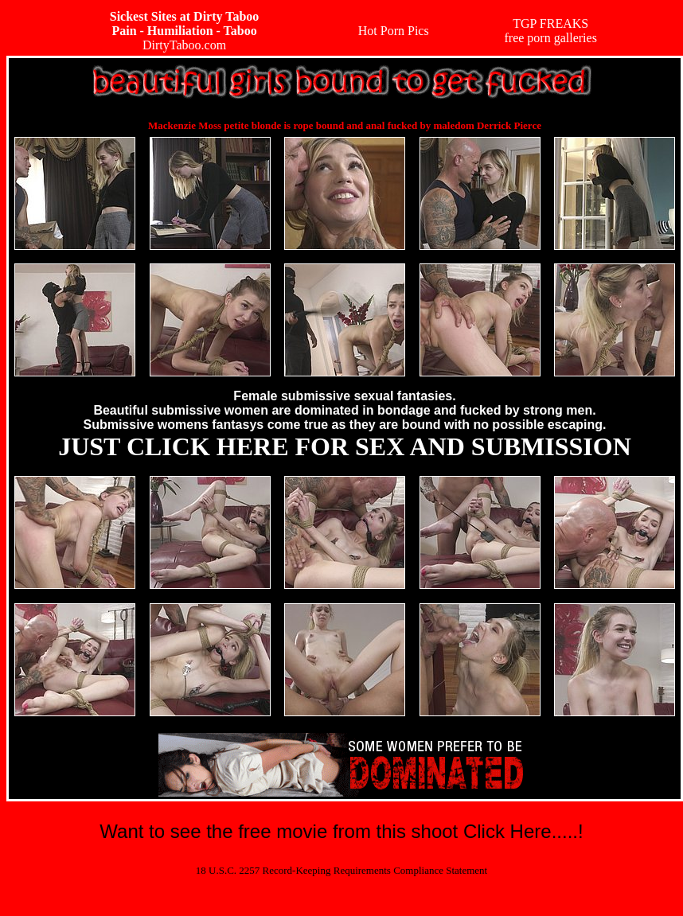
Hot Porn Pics (393, 30)
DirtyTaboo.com (185, 31)
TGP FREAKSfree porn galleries (550, 31)
